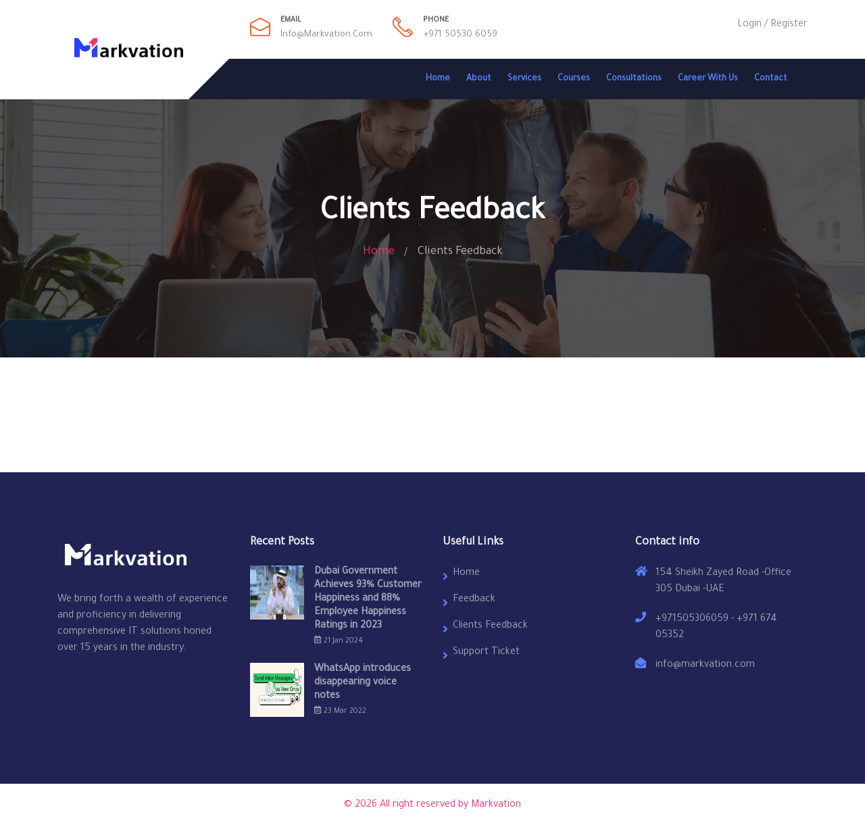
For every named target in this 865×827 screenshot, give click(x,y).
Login (749, 25)
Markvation (496, 805)
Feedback (474, 600)
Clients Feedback (490, 626)
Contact (770, 79)
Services (524, 79)
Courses (574, 79)
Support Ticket (486, 652)
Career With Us (708, 79)
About (478, 79)
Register (789, 25)
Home (438, 79)
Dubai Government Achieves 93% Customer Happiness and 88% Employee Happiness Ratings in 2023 (368, 599)
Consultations (634, 79)
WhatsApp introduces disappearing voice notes (362, 683)
